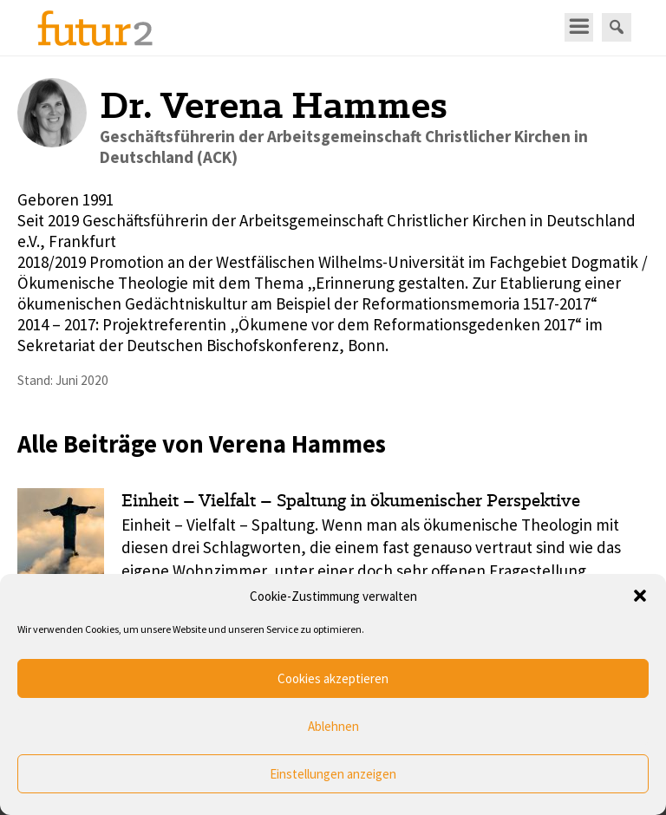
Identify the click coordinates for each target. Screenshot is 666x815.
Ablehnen (333, 726)
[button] (640, 595)
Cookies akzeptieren (333, 678)
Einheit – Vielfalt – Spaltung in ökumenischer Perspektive (350, 500)
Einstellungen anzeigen (333, 774)
